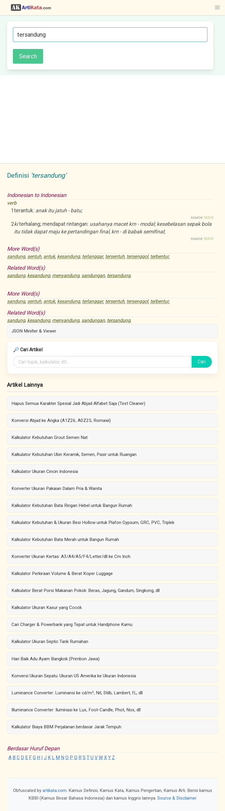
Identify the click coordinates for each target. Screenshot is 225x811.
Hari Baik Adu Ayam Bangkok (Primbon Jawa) (55, 658)
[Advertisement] (112, 119)
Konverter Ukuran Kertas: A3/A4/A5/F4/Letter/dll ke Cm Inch (70, 556)
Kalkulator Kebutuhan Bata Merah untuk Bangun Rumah (65, 539)
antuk (49, 256)
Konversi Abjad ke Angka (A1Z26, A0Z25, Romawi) (61, 420)
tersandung (118, 275)
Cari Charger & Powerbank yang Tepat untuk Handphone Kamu (71, 624)
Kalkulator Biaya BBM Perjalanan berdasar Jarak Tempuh (66, 726)
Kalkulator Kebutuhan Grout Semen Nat (49, 437)
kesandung (68, 256)
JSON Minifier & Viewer (33, 331)
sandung (16, 256)
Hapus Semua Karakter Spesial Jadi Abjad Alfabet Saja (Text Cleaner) (78, 403)
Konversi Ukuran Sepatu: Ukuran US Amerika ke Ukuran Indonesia (73, 675)
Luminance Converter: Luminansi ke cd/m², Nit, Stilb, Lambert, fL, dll (77, 692)
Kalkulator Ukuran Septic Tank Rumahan (49, 641)
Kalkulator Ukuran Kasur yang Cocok (46, 607)
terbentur (159, 256)
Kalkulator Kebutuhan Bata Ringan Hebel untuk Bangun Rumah (71, 505)
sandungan (93, 275)
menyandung (65, 275)
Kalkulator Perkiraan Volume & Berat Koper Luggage (62, 573)
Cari (202, 361)
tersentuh (115, 256)
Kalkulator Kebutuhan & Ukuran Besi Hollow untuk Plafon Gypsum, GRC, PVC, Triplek (92, 522)
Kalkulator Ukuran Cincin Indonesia (44, 471)
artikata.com (54, 790)
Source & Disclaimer (177, 798)
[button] (217, 7)
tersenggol (137, 256)
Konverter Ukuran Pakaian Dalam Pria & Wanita (56, 488)
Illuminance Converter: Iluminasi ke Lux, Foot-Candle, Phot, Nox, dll (76, 709)
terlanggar (92, 256)
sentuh (34, 256)
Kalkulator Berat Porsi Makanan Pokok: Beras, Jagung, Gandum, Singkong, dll (85, 590)
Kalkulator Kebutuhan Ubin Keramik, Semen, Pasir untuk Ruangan (74, 454)
